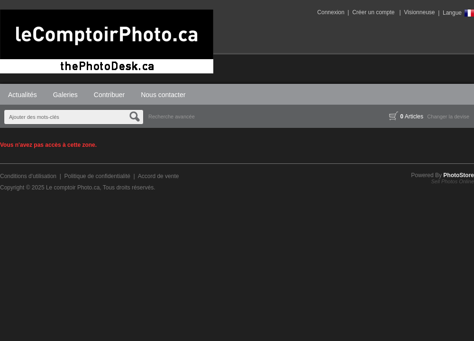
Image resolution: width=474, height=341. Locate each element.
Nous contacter (163, 95)
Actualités (22, 95)
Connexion (330, 12)
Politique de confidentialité (97, 176)
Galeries (65, 95)
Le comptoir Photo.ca (73, 187)
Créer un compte (373, 12)
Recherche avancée (171, 116)
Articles (406, 116)
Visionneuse (419, 12)
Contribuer (109, 95)
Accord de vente (158, 176)
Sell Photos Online (452, 181)
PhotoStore (458, 175)
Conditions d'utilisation (28, 176)
